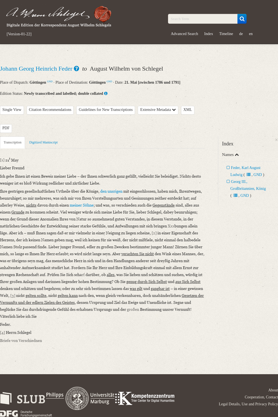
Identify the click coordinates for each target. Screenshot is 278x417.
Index (208, 34)
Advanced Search (184, 34)
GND (50, 81)
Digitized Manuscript (43, 142)
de (241, 34)
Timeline (226, 34)
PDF (6, 128)
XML (187, 110)
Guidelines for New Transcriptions (106, 110)
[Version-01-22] (19, 34)
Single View (12, 110)
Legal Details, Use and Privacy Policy (248, 404)
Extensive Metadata (158, 110)
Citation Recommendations (50, 110)
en (251, 34)
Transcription (12, 142)
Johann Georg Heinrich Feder (37, 68)
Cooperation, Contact (261, 397)
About (273, 390)
